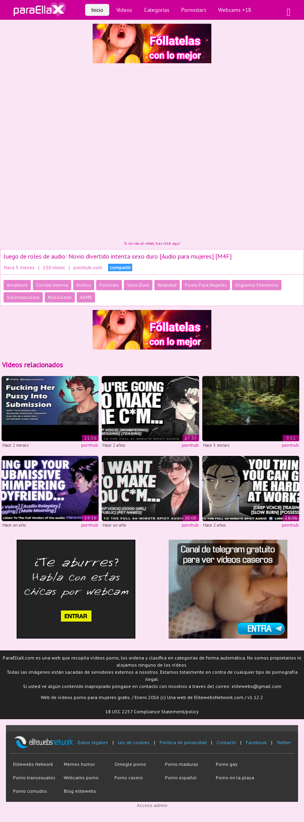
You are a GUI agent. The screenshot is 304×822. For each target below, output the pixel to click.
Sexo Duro (138, 285)
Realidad (167, 285)
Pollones (109, 285)
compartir (120, 267)
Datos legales (93, 742)
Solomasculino (23, 297)
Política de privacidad (183, 742)
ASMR (86, 297)
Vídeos (124, 9)
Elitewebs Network (33, 764)
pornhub (89, 445)
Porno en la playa (235, 777)
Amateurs (17, 285)
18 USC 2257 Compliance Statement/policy (152, 711)
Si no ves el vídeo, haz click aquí (152, 243)
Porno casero (128, 777)
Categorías (156, 9)
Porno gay (227, 764)
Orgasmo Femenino (256, 285)
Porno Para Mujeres (206, 285)
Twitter (284, 742)
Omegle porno (130, 764)
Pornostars (193, 9)
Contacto (226, 742)
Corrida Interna (52, 285)
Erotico (83, 285)
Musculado (60, 297)
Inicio (97, 9)
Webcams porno (81, 777)
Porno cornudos (30, 791)
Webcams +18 (234, 9)
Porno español (181, 777)
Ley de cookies (134, 742)
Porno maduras (181, 764)
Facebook (256, 742)
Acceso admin (152, 805)
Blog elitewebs (80, 791)
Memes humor (79, 764)
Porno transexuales (34, 777)
